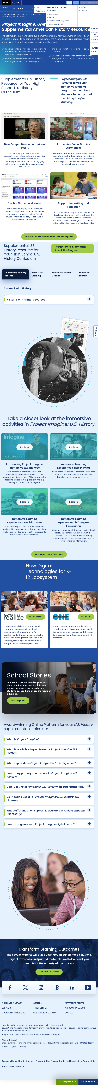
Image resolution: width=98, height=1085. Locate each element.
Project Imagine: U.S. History (13, 17)
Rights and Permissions (70, 1066)
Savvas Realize (35, 617)
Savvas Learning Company (13, 14)
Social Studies (35, 14)
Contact (87, 8)
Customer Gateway (12, 1008)
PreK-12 (6, 2)
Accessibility (8, 1066)
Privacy (54, 1066)
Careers (37, 1008)
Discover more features (49, 554)
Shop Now (88, 1081)
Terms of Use (89, 1066)
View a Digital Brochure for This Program (49, 236)
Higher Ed (16, 2)
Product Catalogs (75, 1013)
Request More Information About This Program (70, 248)
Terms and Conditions (13, 1072)
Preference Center (74, 1008)
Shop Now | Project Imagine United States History (23, 1048)
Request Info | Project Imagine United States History (71, 1048)
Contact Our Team (49, 977)
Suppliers (6, 1013)
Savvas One (86, 617)
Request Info (67, 1081)
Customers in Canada (44, 1018)
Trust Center (40, 1013)
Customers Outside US (13, 1018)
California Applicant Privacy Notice (32, 1066)
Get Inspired (18, 705)
